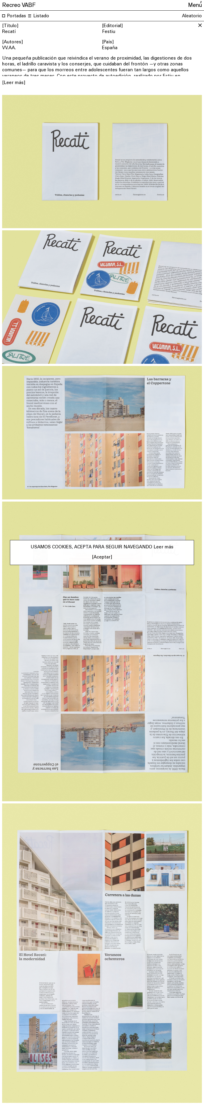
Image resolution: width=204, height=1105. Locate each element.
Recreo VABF (19, 4)
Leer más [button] (163, 547)
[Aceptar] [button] (102, 557)
